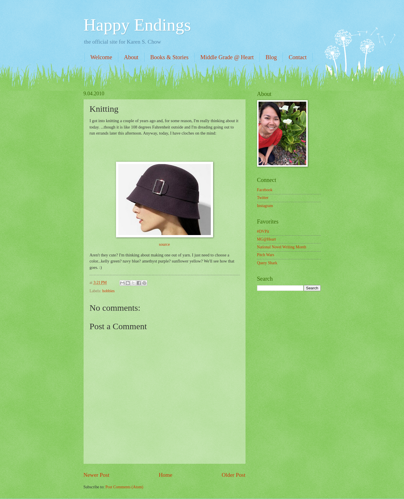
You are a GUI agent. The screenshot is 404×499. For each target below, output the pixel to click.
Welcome (101, 57)
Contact (298, 57)
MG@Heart (266, 239)
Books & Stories (169, 57)
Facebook (265, 190)
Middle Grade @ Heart (227, 57)
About (131, 57)
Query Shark (267, 263)
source (164, 244)
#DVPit (263, 231)
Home (165, 475)
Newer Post (97, 475)
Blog (271, 57)
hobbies (108, 291)
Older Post (233, 475)
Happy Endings (137, 24)
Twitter (263, 197)
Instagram (265, 206)
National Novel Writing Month (281, 247)
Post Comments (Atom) (124, 487)
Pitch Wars (265, 255)
